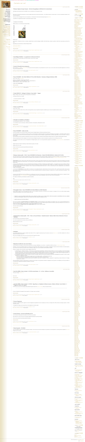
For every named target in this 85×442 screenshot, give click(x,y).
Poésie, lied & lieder (32, 150)
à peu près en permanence (60, 139)
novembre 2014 (78, 268)
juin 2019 (77, 226)
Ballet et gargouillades (79, 98)
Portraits (77, 76)
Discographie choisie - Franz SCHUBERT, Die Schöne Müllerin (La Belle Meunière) (30, 189)
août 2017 (77, 243)
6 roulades (15, 102)
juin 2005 (77, 354)
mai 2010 (77, 309)
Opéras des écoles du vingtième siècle (79, 67)
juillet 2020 (77, 216)
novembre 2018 (78, 231)
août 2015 (77, 261)
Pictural (77, 106)
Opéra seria (77, 43)
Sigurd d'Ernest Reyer (79, 58)
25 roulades (15, 87)
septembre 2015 (78, 260)
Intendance (16, 231)
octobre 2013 (77, 278)
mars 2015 (77, 265)
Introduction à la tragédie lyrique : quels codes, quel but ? (79, 366)
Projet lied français (78, 34)
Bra (19, 67)
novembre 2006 (78, 341)
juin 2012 (77, 290)
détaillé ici (49, 16)
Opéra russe (77, 66)
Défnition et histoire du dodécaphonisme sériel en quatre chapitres (79, 386)
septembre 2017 (78, 242)
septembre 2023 (78, 187)
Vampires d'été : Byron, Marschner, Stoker (79, 28)
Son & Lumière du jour (79, 102)
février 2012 (77, 293)
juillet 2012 (77, 289)
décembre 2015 (78, 258)
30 (77, 431)
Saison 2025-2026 (78, 23)
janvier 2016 (77, 257)
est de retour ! (22, 78)
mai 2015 (77, 263)
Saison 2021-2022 (78, 89)
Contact (9, 49)
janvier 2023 (77, 193)
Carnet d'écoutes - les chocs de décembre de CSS (23, 313)
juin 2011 (77, 299)
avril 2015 (77, 264)
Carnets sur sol (20, 3)
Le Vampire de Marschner (79, 51)
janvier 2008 (77, 330)
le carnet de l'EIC (24, 67)
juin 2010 (77, 308)
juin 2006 (77, 345)
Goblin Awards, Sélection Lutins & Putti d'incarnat (79, 38)
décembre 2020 (78, 212)
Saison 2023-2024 (78, 91)
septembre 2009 (78, 315)
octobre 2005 (77, 351)
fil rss (76, 434)
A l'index (77, 114)
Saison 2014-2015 (78, 84)
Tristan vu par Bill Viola (18, 106)
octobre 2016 (77, 250)
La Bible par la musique (79, 21)
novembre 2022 (78, 195)
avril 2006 (77, 346)
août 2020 (77, 215)
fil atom (77, 436)
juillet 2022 (77, 198)
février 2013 (77, 284)
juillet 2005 (77, 353)
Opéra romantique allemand (78, 50)
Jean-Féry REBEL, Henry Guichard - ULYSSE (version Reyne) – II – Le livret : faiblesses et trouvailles (34, 271)
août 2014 (77, 270)
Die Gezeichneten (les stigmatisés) (79, 65)
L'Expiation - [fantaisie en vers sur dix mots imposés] (79, 401)
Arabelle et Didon (7, 30)
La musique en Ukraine (79, 19)
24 (78, 430)
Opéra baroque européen (79, 42)
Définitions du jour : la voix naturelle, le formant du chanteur (79, 383)
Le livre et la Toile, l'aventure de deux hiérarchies (7, 28)
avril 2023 (77, 191)
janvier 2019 (77, 230)
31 (78, 431)
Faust (76, 36)
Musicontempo (78, 99)
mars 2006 (77, 347)
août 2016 (77, 252)
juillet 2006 (77, 344)
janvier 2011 (77, 303)
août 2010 (77, 307)
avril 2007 (77, 337)
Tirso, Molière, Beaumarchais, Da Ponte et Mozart (79, 47)
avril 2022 (77, 200)
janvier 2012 (77, 294)
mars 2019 (77, 228)
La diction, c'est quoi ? (79, 387)
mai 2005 (77, 355)
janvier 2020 (77, 221)
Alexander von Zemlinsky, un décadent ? (22, 119)
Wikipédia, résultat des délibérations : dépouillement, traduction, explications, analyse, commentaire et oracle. (79, 422)
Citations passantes (78, 30)
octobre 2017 (77, 241)
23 (77, 430)
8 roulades (15, 307)
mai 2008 (77, 327)
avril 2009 (77, 319)
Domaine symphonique (79, 94)
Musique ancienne (78, 115)
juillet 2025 (77, 174)
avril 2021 (77, 209)
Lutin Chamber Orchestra (79, 103)
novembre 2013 (78, 277)
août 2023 (77, 188)
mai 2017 (77, 245)
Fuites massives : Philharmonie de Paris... (79, 150)
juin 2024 (77, 182)
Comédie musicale (78, 68)
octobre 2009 (77, 314)
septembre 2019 (78, 224)
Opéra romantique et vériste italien (78, 53)
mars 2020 (77, 219)
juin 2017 (77, 244)
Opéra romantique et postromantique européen (79, 54)
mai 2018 (77, 236)
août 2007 (77, 334)
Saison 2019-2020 (78, 88)
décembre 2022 (78, 194)
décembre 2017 (78, 240)
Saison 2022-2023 (78, 90)
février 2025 (77, 178)
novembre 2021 (78, 204)
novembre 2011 (78, 295)
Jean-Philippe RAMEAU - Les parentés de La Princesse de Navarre (27, 56)
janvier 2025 (77, 179)
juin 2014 (77, 272)
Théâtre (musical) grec (79, 71)
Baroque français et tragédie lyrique (34, 61)
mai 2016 (77, 254)
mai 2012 (77, 291)
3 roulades (15, 265)
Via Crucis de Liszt (78, 37)
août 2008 (77, 325)
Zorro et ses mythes (78, 29)
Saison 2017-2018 (78, 86)
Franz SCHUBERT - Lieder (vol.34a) (21, 130)
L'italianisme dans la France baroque (7, 26)
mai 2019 (77, 227)
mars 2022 (77, 201)
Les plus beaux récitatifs (79, 39)
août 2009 (77, 316)
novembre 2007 (78, 332)
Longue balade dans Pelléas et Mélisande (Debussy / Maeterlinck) (79, 362)
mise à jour (67, 329)
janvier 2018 (77, 239)
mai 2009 (77, 318)
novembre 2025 (78, 171)
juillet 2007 (77, 335)
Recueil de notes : (8, 39)
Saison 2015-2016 (78, 85)
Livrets (76, 75)
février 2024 (77, 184)
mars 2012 (77, 292)
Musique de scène (78, 72)
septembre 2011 (78, 297)
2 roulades (15, 62)
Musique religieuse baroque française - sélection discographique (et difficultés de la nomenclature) (33, 8)
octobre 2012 (77, 287)
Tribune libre (77, 109)
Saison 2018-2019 (78, 87)
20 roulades (15, 113)
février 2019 (77, 229)
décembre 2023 (78, 185)
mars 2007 (77, 338)
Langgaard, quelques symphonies (78, 408)
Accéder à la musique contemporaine (79, 417)
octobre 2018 (77, 232)
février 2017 (77, 247)
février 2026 (77, 169)
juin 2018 (77, 235)
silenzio (15, 151)
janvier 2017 (77, 248)
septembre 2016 (78, 251)
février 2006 (77, 348)
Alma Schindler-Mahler (79, 33)
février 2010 (77, 311)
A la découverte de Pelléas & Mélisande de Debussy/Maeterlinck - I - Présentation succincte (79, 11)
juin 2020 (77, 217)
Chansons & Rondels (78, 69)
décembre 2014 (78, 267)
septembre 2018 (78, 233)
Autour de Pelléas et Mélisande (33, 101)
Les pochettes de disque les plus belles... (79, 127)
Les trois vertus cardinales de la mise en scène (7, 35)
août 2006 (77, 343)
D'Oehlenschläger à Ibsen (79, 27)
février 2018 (77, 238)
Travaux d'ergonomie (18, 301)
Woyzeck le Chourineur (7, 31)
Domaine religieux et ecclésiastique (78, 97)
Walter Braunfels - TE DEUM (19, 328)
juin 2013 (77, 281)
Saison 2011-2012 (78, 82)
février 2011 (77, 302)
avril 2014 (77, 273)
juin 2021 (77, 208)
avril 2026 (77, 167)
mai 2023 (77, 190)
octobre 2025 (77, 172)
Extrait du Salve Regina (16, 45)
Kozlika (78, 439)
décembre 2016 (78, 249)
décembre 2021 (78, 203)
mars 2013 (77, 283)
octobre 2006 (77, 342)
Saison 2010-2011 (78, 81)
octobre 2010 (77, 305)
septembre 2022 (78, 196)
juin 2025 (77, 175)
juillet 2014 (77, 271)
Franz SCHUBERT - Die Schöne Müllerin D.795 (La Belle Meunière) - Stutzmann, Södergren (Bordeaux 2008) (35, 76)
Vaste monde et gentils (32, 70)
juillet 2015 (77, 262)
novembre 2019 (78, 222)
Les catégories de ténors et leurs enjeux (79, 379)
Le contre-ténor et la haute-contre (78, 374)
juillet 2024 (77, 181)
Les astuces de (7, 42)
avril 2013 (77, 282)
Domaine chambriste (78, 93)
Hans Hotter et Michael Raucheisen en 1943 (59, 157)
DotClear (82, 439)
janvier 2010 (77, 312)
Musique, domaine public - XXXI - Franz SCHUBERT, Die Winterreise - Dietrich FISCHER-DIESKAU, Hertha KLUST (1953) (39, 155)
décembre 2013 (78, 276)
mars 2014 (77, 274)
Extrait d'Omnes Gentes (16, 46)
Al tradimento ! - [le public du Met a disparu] (79, 402)
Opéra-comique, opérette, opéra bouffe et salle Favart (79, 381)
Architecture (77, 105)
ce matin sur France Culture (61, 245)
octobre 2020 (77, 214)
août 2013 (77, 279)
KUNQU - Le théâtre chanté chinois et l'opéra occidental (79, 395)
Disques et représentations (32, 86)
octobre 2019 (77, 223)
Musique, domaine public (32, 183)
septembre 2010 (78, 306)
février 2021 (77, 211)
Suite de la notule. (15, 48)
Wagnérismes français (79, 60)
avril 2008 (77, 328)
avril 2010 (77, 310)
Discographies (77, 78)
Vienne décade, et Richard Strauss (78, 64)
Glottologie (77, 77)
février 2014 (77, 275)
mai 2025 (77, 176)
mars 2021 (77, 210)
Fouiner (76, 14)
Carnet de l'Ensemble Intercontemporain (21, 66)
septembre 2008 (78, 324)
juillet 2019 (77, 225)
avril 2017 (77, 246)
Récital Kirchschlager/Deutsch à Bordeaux (79, 412)
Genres (77, 74)
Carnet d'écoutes (31, 321)
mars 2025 (77, 177)
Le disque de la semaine (79, 101)
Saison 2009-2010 (78, 80)
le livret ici (20, 272)
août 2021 (77, 206)
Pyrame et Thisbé (39, 286)
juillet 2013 (77, 280)
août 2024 (77, 180)
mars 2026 (77, 168)
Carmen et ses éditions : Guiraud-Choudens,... (79, 123)
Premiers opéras (78, 40)
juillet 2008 (77, 326)
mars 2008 (77, 329)
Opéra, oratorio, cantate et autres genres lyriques (79, 376)
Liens (9, 50)
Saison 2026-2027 (78, 24)
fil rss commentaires (78, 435)
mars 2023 (77, 192)
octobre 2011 (77, 296)
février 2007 (77, 339)
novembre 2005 (78, 350)
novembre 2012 (78, 286)
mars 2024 (77, 183)
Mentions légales (8, 46)
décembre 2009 (78, 313)
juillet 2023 (77, 189)
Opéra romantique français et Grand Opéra (79, 56)
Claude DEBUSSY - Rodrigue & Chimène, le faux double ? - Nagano (27, 93)
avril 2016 (77, 255)
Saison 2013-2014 (78, 83)
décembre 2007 (78, 331)
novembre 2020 (78, 213)
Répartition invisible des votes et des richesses (23, 243)
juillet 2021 (77, 207)
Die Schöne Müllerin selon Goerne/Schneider (79, 413)
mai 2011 (77, 300)
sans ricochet (20, 62)
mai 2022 (77, 199)
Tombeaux (77, 131)
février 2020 (77, 220)
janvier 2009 (77, 321)
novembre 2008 (78, 323)
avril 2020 (77, 218)
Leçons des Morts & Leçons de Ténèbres (7, 29)
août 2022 (77, 197)
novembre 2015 (78, 259)
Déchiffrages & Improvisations (78, 22)
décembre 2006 (78, 340)
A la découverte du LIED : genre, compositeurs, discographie (79, 371)
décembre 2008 (78, 322)
